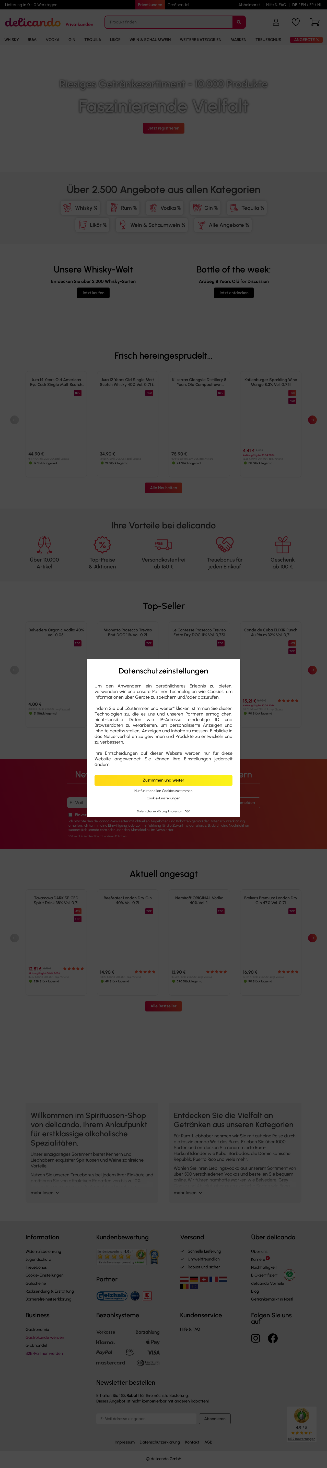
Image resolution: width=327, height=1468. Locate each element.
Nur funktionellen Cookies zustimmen (163, 791)
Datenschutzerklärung (152, 811)
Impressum (176, 811)
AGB (187, 811)
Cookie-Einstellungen (163, 798)
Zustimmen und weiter (163, 780)
